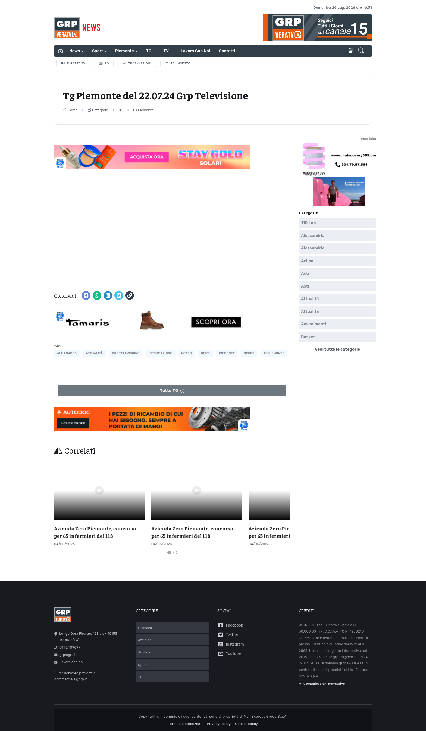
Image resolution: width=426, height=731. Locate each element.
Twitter (227, 631)
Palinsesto (178, 63)
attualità (94, 353)
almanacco (67, 353)
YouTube (229, 650)
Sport (97, 50)
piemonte (227, 353)
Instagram (230, 640)
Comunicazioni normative (322, 680)
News (74, 50)
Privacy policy (219, 720)
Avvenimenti (313, 324)
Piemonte (124, 50)
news (205, 353)
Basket (308, 336)
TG (148, 50)
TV (166, 50)
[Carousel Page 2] (175, 549)
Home (70, 110)
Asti (305, 273)
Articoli (308, 260)
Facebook (230, 621)
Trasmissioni (137, 63)
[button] (362, 51)
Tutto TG (172, 390)
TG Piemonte (143, 110)
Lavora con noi (195, 50)
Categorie (97, 110)
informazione (160, 353)
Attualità (310, 298)
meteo (186, 353)
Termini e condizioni (185, 720)
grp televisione (125, 353)
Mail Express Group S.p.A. (265, 713)
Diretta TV (73, 63)
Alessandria (313, 235)
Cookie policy (246, 720)
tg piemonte (274, 353)
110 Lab (308, 222)
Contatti (227, 50)
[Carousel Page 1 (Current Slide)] (169, 549)
